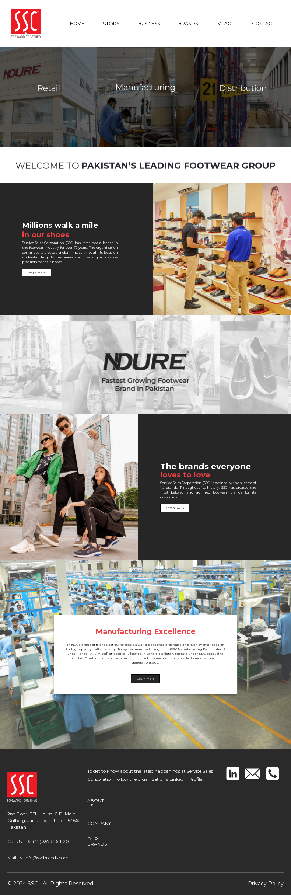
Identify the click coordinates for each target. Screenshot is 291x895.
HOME (77, 23)
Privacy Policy (266, 883)
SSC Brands (203, 508)
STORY (111, 24)
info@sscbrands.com (46, 857)
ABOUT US (99, 802)
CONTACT (263, 23)
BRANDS (188, 23)
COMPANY (99, 821)
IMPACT (225, 23)
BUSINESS (149, 23)
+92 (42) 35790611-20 (46, 841)
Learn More (146, 678)
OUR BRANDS (97, 839)
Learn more (28, 273)
